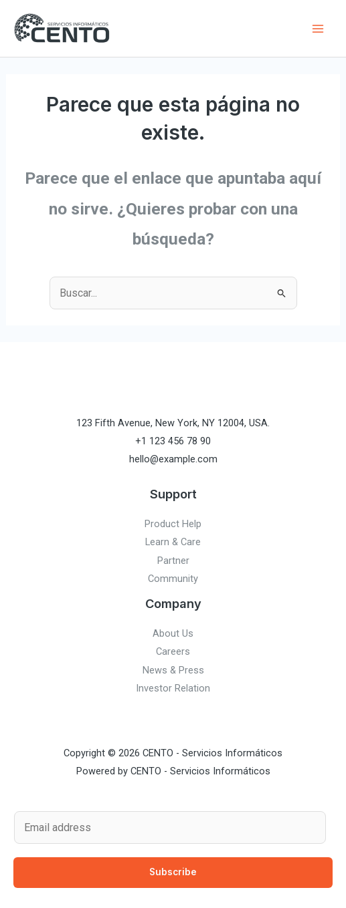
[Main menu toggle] (317, 28)
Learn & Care (173, 542)
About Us (173, 633)
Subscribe (173, 872)
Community (173, 579)
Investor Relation (173, 688)
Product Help (173, 524)
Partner (173, 561)
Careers (173, 651)
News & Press (173, 670)
